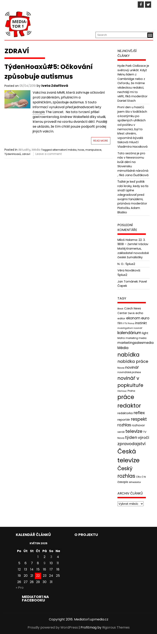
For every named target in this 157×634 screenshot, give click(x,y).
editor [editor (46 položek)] (121, 318)
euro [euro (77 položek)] (145, 318)
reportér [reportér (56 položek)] (123, 419)
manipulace (93, 149)
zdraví (26, 154)
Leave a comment (48, 154)
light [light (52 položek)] (145, 333)
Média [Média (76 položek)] (122, 347)
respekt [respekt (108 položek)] (139, 419)
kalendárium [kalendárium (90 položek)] (129, 333)
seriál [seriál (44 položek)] (121, 432)
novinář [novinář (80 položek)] (132, 367)
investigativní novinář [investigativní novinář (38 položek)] (129, 328)
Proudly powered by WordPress (53, 627)
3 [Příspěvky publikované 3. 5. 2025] (51, 557)
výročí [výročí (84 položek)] (143, 437)
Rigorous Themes (116, 627)
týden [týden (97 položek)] (131, 437)
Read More (100, 141)
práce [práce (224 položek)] (125, 397)
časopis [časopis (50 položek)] (122, 482)
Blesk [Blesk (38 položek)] (120, 308)
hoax (81, 149)
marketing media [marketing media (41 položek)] (136, 338)
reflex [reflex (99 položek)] (139, 413)
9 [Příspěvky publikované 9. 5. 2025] (44, 563)
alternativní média (64, 149)
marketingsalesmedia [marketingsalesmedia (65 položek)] (135, 342)
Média (36, 150)
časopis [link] (39, 112)
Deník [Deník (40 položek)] (131, 313)
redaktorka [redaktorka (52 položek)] (125, 413)
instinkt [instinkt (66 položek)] (141, 323)
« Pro (20, 587)
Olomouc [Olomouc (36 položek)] (122, 391)
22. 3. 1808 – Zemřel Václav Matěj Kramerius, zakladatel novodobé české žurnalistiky (133, 248)
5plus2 (130, 264)
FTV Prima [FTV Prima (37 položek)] (128, 323)
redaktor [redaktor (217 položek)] (129, 406)
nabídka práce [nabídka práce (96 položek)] (132, 361)
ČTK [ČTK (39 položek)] (144, 476)
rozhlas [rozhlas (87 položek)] (124, 425)
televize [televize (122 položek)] (133, 431)
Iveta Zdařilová (54, 85)
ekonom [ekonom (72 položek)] (133, 318)
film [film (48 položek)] (120, 323)
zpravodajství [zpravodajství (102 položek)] (131, 444)
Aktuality (24, 150)
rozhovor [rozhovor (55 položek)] (138, 425)
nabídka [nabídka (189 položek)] (128, 354)
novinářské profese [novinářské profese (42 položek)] (129, 372)
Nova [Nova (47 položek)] (120, 368)
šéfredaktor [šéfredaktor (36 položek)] (135, 482)
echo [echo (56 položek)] (139, 313)
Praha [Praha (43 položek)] (131, 391)
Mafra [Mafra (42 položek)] (121, 338)
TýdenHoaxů (12, 154)
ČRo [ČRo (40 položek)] (138, 476)
